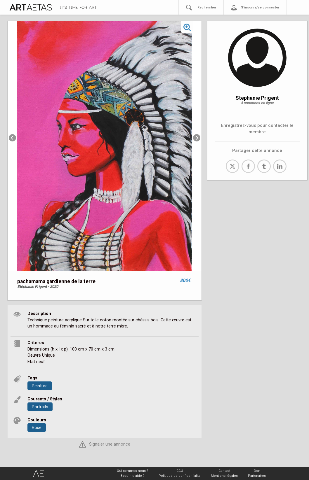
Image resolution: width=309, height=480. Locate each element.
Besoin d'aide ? (133, 476)
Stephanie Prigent (257, 98)
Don (257, 471)
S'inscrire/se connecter (260, 7)
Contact (224, 471)
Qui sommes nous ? (132, 471)
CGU (179, 471)
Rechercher (206, 7)
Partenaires (257, 476)
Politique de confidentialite (180, 476)
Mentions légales (224, 476)
